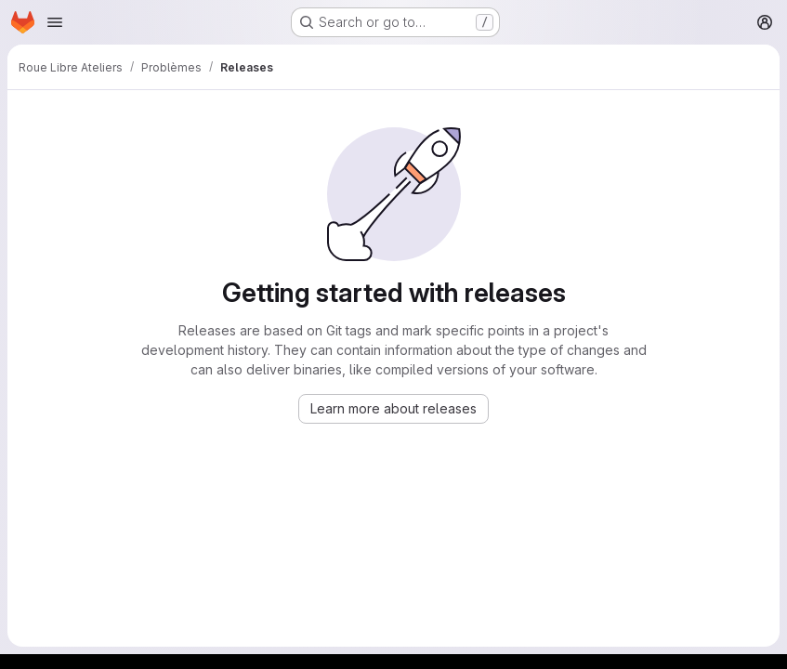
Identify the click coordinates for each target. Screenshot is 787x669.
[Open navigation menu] (55, 22)
